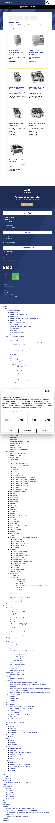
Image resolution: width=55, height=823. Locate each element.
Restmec (8, 778)
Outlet (4, 772)
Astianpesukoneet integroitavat (18, 314)
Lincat (8, 776)
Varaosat (5, 774)
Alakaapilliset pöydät (15, 748)
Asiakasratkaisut (8, 786)
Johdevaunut (13, 768)
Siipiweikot (9, 790)
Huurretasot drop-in (18, 539)
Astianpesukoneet (14, 312)
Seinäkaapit (13, 742)
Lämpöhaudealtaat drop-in (20, 543)
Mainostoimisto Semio (27, 301)
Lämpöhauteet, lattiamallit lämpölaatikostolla (25, 481)
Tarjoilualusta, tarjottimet (17, 678)
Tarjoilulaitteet (10, 535)
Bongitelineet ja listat (15, 610)
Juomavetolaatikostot (19, 347)
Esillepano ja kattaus (12, 642)
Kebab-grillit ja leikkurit (16, 455)
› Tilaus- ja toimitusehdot (10, 297)
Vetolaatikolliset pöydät (16, 758)
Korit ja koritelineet (15, 666)
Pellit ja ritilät (10, 638)
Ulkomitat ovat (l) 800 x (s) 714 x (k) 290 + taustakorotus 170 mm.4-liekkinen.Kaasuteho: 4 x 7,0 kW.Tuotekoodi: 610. (37, 131)
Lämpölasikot (16, 592)
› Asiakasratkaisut (8, 287)
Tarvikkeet (6, 606)
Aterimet (15, 652)
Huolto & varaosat (27, 248)
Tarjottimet (9, 676)
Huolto (5, 800)
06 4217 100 (6, 236)
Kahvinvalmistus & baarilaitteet (15, 337)
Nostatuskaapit (14, 501)
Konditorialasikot (20, 579)
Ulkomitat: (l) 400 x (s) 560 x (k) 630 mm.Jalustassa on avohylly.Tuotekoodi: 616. (17, 59)
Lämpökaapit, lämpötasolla (20, 485)
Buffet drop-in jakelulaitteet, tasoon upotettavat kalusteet (25, 537)
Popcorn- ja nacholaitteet (16, 602)
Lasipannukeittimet (18, 377)
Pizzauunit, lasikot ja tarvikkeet (18, 515)
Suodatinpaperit (17, 383)
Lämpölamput (13, 594)
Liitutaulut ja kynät (15, 718)
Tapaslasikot (19, 590)
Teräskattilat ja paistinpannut (18, 674)
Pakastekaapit (14, 437)
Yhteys (27, 232)
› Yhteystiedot (6, 293)
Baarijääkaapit (14, 341)
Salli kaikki (45, 430)
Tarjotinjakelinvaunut (18, 569)
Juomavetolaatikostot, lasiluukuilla (22, 349)
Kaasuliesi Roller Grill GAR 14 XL (16, 161)
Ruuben (8, 788)
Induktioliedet (16, 467)
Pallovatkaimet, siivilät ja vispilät (19, 624)
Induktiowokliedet (18, 469)
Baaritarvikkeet (14, 353)
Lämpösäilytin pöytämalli (20, 489)
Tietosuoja (6, 820)
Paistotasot (13, 509)
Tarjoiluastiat (13, 696)
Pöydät (8, 746)
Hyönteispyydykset (15, 712)
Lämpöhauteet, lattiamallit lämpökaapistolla (25, 479)
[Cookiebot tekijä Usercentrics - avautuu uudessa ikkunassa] (46, 391)
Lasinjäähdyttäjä (14, 389)
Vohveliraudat (13, 531)
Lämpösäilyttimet (14, 473)
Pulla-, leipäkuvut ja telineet (17, 664)
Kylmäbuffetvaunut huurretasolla (22, 555)
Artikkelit (5, 806)
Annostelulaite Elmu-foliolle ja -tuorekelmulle (22, 706)
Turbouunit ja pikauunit (16, 529)
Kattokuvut (13, 736)
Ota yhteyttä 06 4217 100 (27, 7)
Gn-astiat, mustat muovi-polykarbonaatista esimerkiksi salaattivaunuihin (30, 692)
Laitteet (10, 18)
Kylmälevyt (13, 648)
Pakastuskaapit (14, 439)
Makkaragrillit (13, 493)
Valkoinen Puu (10, 798)
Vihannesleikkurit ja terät (16, 333)
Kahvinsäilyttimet (17, 375)
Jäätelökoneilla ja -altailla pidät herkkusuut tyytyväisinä (21, 810)
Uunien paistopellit (15, 640)
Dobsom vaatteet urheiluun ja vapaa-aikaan (18, 782)
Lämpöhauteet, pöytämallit (20, 483)
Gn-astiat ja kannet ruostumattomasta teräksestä (23, 682)
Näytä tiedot (46, 426)
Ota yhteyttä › (27, 204)
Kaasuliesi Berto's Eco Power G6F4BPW (36, 88)
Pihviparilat (13, 513)
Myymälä (27, 213)
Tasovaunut (13, 770)
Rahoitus (5, 784)
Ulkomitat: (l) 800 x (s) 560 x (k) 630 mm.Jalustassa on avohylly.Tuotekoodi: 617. (37, 59)
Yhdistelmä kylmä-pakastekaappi (19, 449)
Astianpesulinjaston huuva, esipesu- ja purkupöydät (24, 318)
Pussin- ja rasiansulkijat (16, 600)
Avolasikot (16, 575)
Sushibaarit (16, 567)
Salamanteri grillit (14, 521)
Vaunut (8, 760)
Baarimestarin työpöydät (19, 345)
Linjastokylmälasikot (22, 582)
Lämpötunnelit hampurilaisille (18, 491)
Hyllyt (8, 724)
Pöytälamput (13, 668)
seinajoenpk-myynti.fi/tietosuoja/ (17, 411)
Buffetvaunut (13, 549)
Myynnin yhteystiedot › (9, 242)
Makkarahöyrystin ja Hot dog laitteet (20, 598)
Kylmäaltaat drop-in (18, 541)
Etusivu (5, 306)
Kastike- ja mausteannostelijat (18, 612)
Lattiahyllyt (13, 728)
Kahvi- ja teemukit (21, 656)
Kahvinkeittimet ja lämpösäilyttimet (19, 365)
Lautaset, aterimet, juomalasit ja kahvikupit (22, 650)
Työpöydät (12, 756)
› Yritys (5, 291)
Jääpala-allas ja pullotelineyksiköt (19, 359)
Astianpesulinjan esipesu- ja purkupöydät (21, 752)
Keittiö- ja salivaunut (15, 646)
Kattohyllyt (13, 726)
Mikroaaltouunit (14, 497)
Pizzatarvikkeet (10, 702)
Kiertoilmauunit (14, 457)
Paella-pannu (13, 503)
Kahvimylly (16, 373)
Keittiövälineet (10, 608)
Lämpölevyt (16, 379)
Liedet (26, 18)
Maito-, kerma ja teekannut (17, 670)
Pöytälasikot (19, 583)
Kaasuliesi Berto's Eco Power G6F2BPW (16, 88)
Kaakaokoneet (14, 363)
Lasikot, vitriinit (14, 573)
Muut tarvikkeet (10, 704)
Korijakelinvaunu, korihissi (20, 551)
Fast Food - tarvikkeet (15, 710)
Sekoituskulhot (14, 628)
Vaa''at (11, 634)
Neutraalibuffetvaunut (19, 563)
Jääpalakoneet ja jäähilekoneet (18, 361)
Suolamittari (13, 630)
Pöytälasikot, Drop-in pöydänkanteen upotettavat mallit (31, 586)
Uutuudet (8, 604)
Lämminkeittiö (19, 18)
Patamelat (12, 626)
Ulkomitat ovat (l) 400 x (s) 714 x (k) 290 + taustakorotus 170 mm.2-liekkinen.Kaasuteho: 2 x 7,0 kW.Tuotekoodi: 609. (17, 131)
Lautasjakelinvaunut (18, 557)
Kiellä (10, 430)
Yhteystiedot (6, 804)
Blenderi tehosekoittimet (16, 355)
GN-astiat (9, 680)
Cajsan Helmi (10, 792)
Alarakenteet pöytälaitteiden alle (18, 453)
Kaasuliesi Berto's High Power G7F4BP (37, 124)
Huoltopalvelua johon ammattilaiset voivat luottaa (20, 808)
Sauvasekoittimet (14, 329)
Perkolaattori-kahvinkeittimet (21, 381)
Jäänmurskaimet (14, 357)
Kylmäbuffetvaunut (18, 553)
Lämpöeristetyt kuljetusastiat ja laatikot (24, 477)
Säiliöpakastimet (14, 445)
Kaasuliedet (33, 18)
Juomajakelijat (14, 644)
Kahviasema (16, 369)
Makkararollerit (14, 495)
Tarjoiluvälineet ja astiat (13, 694)
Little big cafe (10, 794)
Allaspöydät (13, 750)
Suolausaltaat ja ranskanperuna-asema (21, 525)
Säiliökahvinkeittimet (18, 385)
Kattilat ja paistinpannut (13, 672)
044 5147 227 (9, 252)
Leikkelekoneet (14, 325)
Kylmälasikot (16, 577)
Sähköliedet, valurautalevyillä (21, 465)
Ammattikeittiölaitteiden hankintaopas (17, 816)
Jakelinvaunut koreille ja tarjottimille (20, 766)
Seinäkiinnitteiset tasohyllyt (17, 730)
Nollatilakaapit (14, 435)
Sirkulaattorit (13, 523)
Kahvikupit (19, 658)
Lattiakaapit (13, 740)
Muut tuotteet (7, 780)
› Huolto (5, 289)
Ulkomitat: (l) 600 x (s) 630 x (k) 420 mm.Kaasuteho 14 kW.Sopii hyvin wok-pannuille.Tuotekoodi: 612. (17, 167)
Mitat (11, 620)
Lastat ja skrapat (14, 614)
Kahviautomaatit (17, 371)
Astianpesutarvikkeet (15, 320)
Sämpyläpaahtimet (15, 527)
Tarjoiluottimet (14, 698)
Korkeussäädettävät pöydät (17, 754)
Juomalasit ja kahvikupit (19, 654)
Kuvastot (5, 818)
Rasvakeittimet (14, 519)
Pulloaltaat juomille (18, 351)
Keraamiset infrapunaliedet (20, 463)
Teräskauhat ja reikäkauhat (17, 632)
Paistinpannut (13, 507)
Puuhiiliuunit (13, 517)
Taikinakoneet (13, 330)
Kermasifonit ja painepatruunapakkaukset (21, 708)
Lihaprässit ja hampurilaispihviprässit (20, 326)
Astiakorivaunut (14, 762)
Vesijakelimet (16, 547)
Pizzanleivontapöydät (16, 443)
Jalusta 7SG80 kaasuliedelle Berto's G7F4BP (36, 52)
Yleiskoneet (13, 335)
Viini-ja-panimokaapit (15, 447)
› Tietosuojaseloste (8, 295)
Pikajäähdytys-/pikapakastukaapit (19, 441)
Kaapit (8, 738)
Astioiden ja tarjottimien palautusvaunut (21, 764)
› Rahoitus (5, 285)
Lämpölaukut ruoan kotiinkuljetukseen (20, 714)
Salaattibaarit (16, 565)
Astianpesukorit (14, 316)
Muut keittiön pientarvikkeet (17, 622)
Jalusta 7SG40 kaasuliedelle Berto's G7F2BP (16, 52)
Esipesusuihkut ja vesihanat (17, 322)
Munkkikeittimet (14, 499)
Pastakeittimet (14, 511)
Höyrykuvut (9, 734)
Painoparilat (13, 505)
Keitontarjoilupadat (18, 475)
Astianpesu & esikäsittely (13, 310)
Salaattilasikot (20, 587)
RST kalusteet (7, 720)
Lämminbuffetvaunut (19, 559)
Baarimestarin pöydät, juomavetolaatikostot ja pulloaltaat (26, 343)
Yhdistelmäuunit (14, 533)
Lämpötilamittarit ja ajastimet (18, 618)
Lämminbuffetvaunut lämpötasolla (22, 561)
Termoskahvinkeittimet (19, 387)
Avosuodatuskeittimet (19, 367)
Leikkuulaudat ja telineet (16, 616)
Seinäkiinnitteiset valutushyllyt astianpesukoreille (23, 732)
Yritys (4, 802)
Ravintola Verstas (11, 796)
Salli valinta (27, 430)
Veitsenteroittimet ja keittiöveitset (19, 636)
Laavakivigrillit (14, 459)
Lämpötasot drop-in (18, 545)
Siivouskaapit (13, 744)
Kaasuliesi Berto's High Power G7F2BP (16, 124)
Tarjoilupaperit (14, 700)
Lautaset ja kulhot (18, 660)
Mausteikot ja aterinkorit (16, 662)
